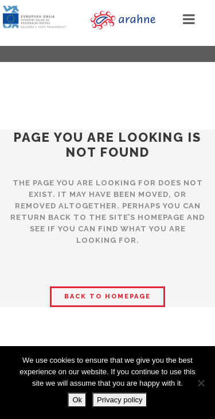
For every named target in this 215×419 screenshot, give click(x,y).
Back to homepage (107, 296)
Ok (77, 399)
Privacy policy (119, 399)
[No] (200, 383)
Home (68, 55)
